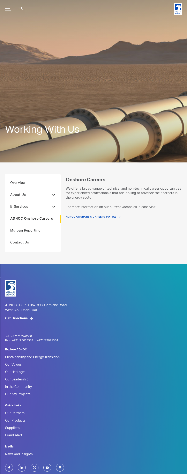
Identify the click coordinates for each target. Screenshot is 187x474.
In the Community (18, 387)
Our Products (15, 421)
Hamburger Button (7, 7)
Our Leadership (17, 379)
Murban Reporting (25, 231)
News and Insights (19, 454)
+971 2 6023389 (22, 340)
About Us (32, 195)
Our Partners (14, 413)
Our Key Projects (17, 394)
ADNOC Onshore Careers (31, 219)
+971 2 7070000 (21, 336)
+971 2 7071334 (47, 340)
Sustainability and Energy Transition (32, 357)
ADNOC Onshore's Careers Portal (91, 217)
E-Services (32, 207)
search (21, 8)
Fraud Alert (13, 435)
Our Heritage (15, 372)
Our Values (13, 365)
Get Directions (16, 318)
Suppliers (12, 428)
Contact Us (19, 243)
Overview (17, 183)
